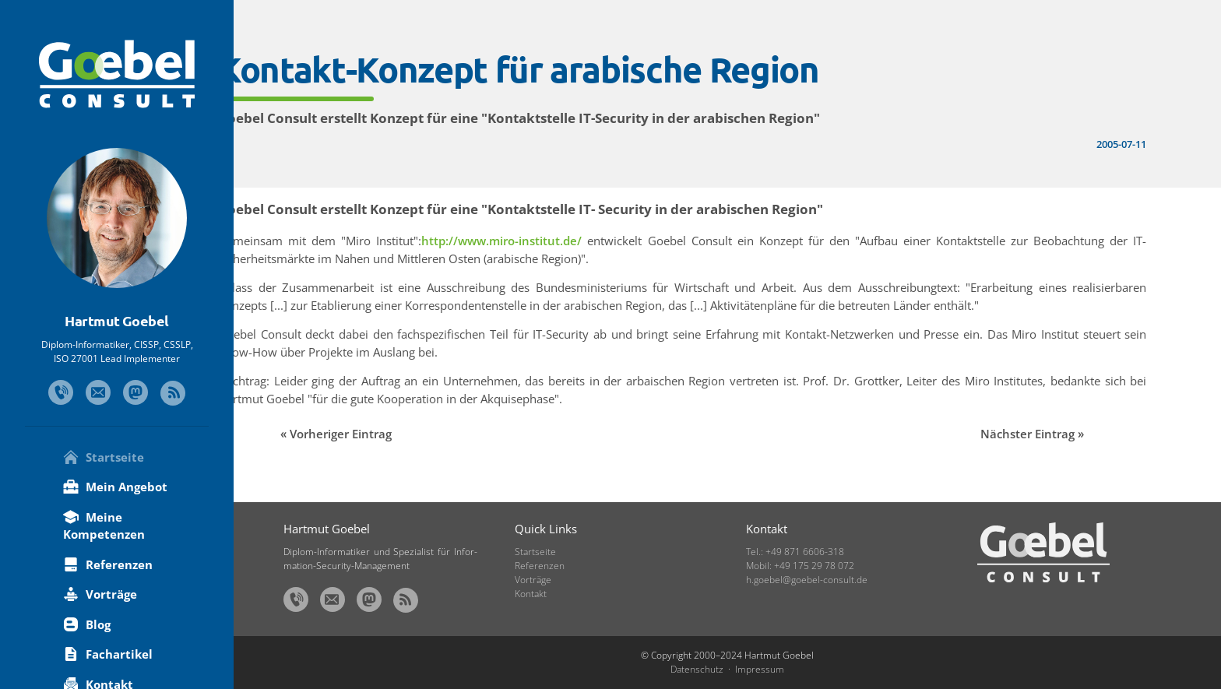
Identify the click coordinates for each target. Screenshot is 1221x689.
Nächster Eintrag (1052, 433)
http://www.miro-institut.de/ (558, 240)
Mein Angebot (115, 486)
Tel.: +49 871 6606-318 (795, 551)
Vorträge (100, 594)
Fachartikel (108, 654)
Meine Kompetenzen (104, 526)
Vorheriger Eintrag (406, 433)
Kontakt (531, 593)
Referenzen (108, 564)
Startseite (103, 457)
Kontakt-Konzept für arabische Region (583, 69)
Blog (87, 624)
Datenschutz (696, 669)
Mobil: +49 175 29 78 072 (800, 565)
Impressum (759, 669)
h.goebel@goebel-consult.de (806, 579)
